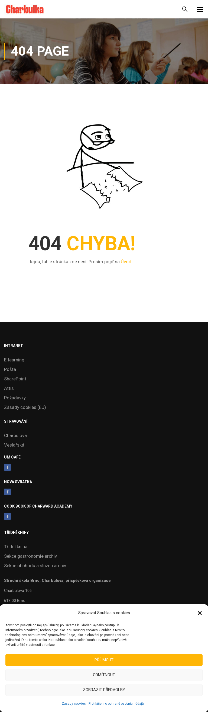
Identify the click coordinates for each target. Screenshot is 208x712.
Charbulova (15, 435)
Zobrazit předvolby (104, 689)
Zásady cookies (74, 703)
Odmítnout (104, 674)
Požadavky (15, 397)
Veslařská (14, 445)
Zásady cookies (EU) (25, 407)
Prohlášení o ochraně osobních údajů (116, 703)
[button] (200, 613)
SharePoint (15, 378)
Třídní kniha (15, 546)
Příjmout (104, 660)
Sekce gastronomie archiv (30, 556)
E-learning (14, 360)
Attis (9, 388)
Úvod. (126, 261)
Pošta (10, 369)
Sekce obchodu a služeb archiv (35, 565)
